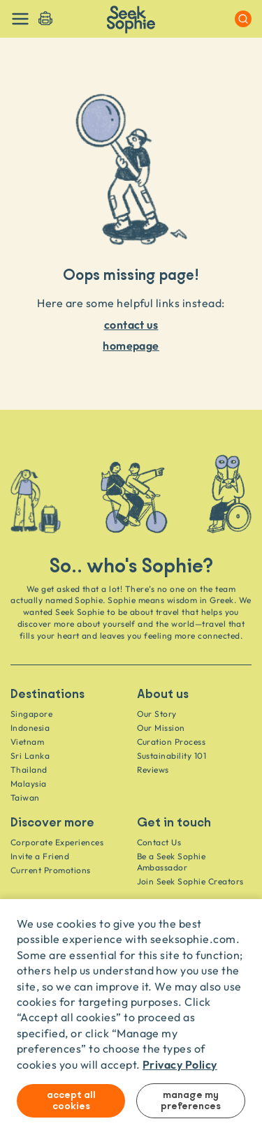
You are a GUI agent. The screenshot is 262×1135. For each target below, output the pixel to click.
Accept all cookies (71, 1100)
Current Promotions (50, 870)
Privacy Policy (180, 1064)
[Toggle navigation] (20, 18)
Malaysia (28, 783)
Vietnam (27, 741)
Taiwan (25, 797)
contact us (131, 324)
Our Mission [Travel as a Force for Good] (161, 727)
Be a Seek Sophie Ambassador (171, 862)
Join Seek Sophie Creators (190, 881)
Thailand (29, 769)
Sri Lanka (30, 755)
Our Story (157, 714)
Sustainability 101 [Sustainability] (172, 755)
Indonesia (30, 727)
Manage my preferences (191, 1100)
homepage (131, 345)
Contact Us (159, 842)
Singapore (31, 714)
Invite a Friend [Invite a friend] (39, 856)
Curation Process (171, 741)
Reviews (153, 769)
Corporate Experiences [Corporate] (56, 842)
